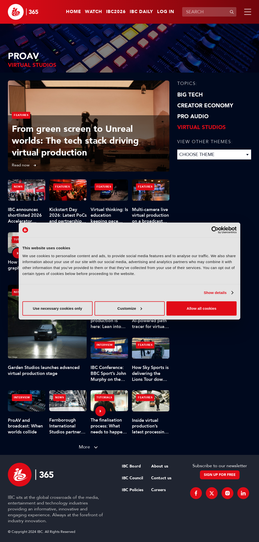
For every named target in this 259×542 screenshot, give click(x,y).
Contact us (161, 478)
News (18, 292)
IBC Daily (141, 11)
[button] (246, 12)
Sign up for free (220, 474)
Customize (129, 308)
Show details (215, 292)
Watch (93, 11)
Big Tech (190, 94)
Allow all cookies (201, 308)
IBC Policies (132, 490)
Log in (165, 11)
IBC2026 (116, 11)
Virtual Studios (201, 127)
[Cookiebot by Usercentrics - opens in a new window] (215, 230)
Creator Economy (205, 105)
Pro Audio (193, 116)
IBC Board (131, 466)
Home (73, 11)
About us (159, 466)
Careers (158, 490)
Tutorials (104, 397)
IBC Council (132, 478)
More (84, 447)
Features (21, 115)
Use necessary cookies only (57, 308)
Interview (105, 345)
